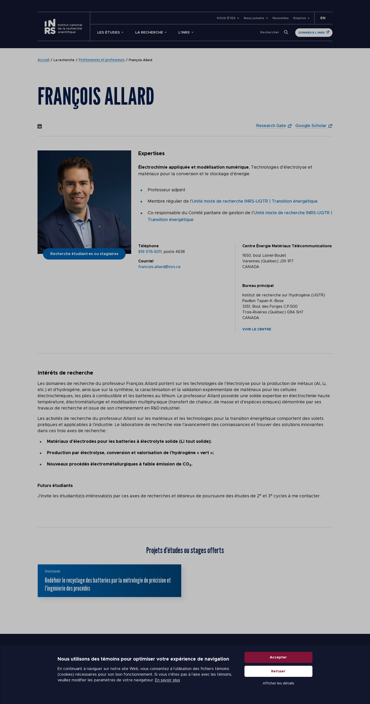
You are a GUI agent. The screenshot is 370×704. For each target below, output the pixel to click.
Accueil (43, 60)
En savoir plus (167, 680)
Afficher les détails (278, 683)
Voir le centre (256, 328)
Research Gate (271, 126)
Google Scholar (311, 126)
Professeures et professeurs (102, 60)
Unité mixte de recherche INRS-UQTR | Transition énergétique (255, 201)
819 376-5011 (150, 251)
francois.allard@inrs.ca (159, 266)
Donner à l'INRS (312, 32)
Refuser (278, 671)
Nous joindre (254, 18)
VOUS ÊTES (226, 18)
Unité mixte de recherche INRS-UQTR (292, 213)
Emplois (299, 18)
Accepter (278, 657)
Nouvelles (281, 18)
